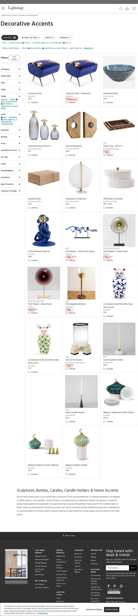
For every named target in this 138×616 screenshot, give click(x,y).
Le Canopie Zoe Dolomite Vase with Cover (120, 293)
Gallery (93, 544)
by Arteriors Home (42, 144)
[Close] (134, 608)
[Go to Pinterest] (115, 574)
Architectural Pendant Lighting (95, 569)
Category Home (6, 15)
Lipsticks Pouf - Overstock (82, 91)
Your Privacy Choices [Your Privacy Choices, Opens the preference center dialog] (94, 609)
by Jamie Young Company (79, 348)
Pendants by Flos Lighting (95, 581)
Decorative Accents (32, 15)
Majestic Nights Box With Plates (118, 397)
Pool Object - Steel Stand (118, 242)
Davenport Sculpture (80, 192)
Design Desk (60, 543)
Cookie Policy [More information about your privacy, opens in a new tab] (42, 613)
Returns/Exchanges (42, 547)
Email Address (113, 555)
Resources (60, 589)
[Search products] (120, 8)
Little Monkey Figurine (46, 242)
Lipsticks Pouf (42, 91)
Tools (58, 585)
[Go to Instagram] (121, 574)
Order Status (39, 562)
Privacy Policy (120, 563)
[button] (3, 8)
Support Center (40, 543)
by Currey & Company (114, 144)
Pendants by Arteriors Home (96, 575)
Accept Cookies (112, 609)
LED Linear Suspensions (95, 587)
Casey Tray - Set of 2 (115, 141)
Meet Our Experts (78, 549)
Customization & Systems (61, 566)
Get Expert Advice (42, 575)
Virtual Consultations (61, 548)
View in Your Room (61, 572)
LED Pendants (96, 563)
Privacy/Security (41, 553)
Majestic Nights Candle (81, 449)
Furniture (14, 15)
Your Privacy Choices (39, 558)
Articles (93, 541)
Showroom (78, 544)
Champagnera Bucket (80, 292)
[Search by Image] (127, 9)
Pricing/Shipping (41, 550)
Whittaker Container (115, 192)
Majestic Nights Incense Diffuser (46, 451)
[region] (69, 609)
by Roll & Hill (110, 348)
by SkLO (73, 244)
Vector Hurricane (78, 346)
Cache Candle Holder (115, 346)
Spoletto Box (41, 192)
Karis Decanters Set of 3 (46, 141)
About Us (77, 541)
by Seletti (38, 94)
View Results (22, 57)
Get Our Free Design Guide (16, 568)
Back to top (69, 523)
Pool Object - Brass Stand (47, 292)
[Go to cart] (134, 8)
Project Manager (59, 554)
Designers (94, 551)
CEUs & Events (61, 562)
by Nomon (74, 295)
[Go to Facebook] (109, 574)
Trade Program (61, 558)
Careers (77, 553)
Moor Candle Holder (79, 396)
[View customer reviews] (114, 578)
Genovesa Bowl (113, 91)
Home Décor (22, 15)
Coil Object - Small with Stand (84, 242)
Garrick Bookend (78, 141)
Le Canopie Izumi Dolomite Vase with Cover (48, 347)
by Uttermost (111, 94)
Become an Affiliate (78, 558)
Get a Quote (39, 571)
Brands (93, 547)
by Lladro (38, 244)
